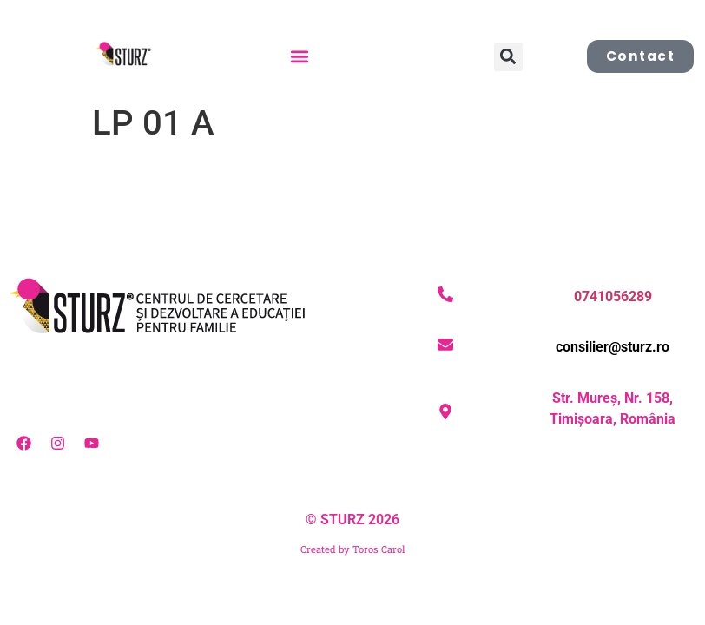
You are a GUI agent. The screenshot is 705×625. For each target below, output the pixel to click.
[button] (299, 57)
